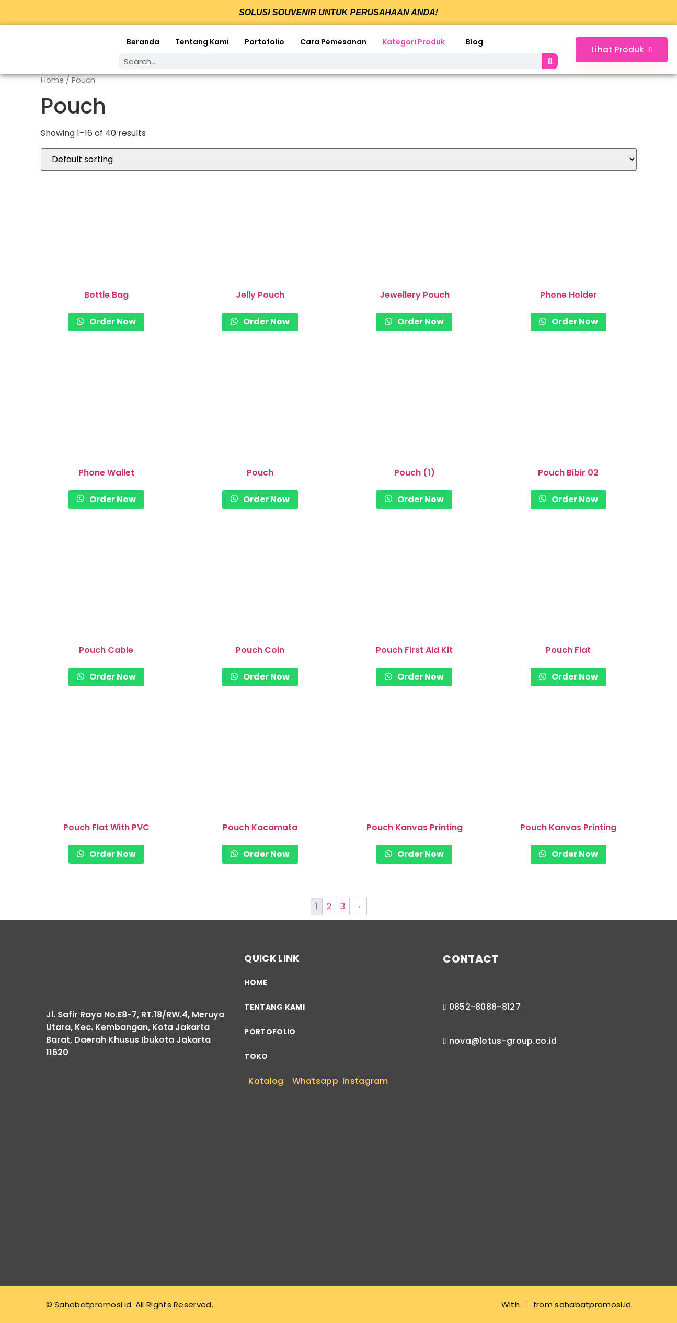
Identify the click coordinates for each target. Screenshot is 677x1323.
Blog (474, 42)
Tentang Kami (202, 42)
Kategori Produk (413, 42)
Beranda (143, 42)
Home (52, 80)
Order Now (112, 321)
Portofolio (264, 42)
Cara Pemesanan (333, 42)
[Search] (550, 61)
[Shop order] (339, 159)
